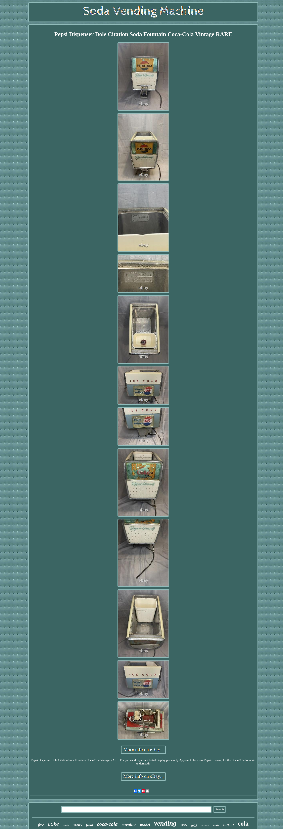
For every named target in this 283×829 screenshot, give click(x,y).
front (89, 825)
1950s (184, 825)
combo (66, 825)
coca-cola (107, 824)
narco (228, 824)
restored (205, 825)
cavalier (129, 824)
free (41, 825)
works (216, 825)
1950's (77, 825)
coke (53, 823)
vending (165, 823)
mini (194, 825)
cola (243, 823)
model (145, 825)
